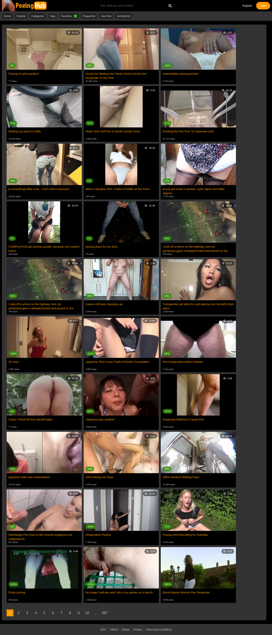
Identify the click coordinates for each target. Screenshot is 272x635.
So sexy (13, 361)
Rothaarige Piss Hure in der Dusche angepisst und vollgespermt (40, 536)
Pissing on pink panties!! (23, 73)
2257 (103, 629)
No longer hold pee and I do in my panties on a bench (119, 592)
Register (247, 5)
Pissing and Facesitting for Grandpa (185, 534)
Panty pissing (16, 592)
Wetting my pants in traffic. (25, 131)
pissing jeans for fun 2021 (102, 246)
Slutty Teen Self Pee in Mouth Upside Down (113, 131)
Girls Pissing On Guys (99, 477)
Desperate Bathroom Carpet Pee (183, 419)
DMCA (114, 629)
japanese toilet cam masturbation (29, 477)
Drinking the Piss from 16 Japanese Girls (188, 131)
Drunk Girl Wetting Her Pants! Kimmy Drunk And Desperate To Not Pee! (116, 75)
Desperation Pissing (98, 534)
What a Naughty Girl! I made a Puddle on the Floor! (118, 189)
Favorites (69, 16)
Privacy (137, 629)
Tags (52, 16)
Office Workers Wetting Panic (181, 477)
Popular (21, 16)
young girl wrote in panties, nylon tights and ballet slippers (194, 191)
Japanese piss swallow (100, 419)
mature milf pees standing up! (104, 304)
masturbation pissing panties (181, 73)
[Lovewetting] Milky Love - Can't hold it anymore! (38, 189)
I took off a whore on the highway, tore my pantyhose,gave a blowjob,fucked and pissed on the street (195, 249)
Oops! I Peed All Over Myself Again (30, 419)
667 (105, 613)
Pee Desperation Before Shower (183, 361)
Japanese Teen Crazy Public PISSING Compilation (117, 361)
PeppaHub (89, 16)
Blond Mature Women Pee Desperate (186, 592)
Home (7, 16)
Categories (37, 16)
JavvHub (106, 16)
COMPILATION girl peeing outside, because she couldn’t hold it (44, 248)
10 (87, 613)
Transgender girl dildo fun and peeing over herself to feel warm (198, 306)
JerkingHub (123, 16)
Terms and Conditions (159, 629)
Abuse (126, 629)
